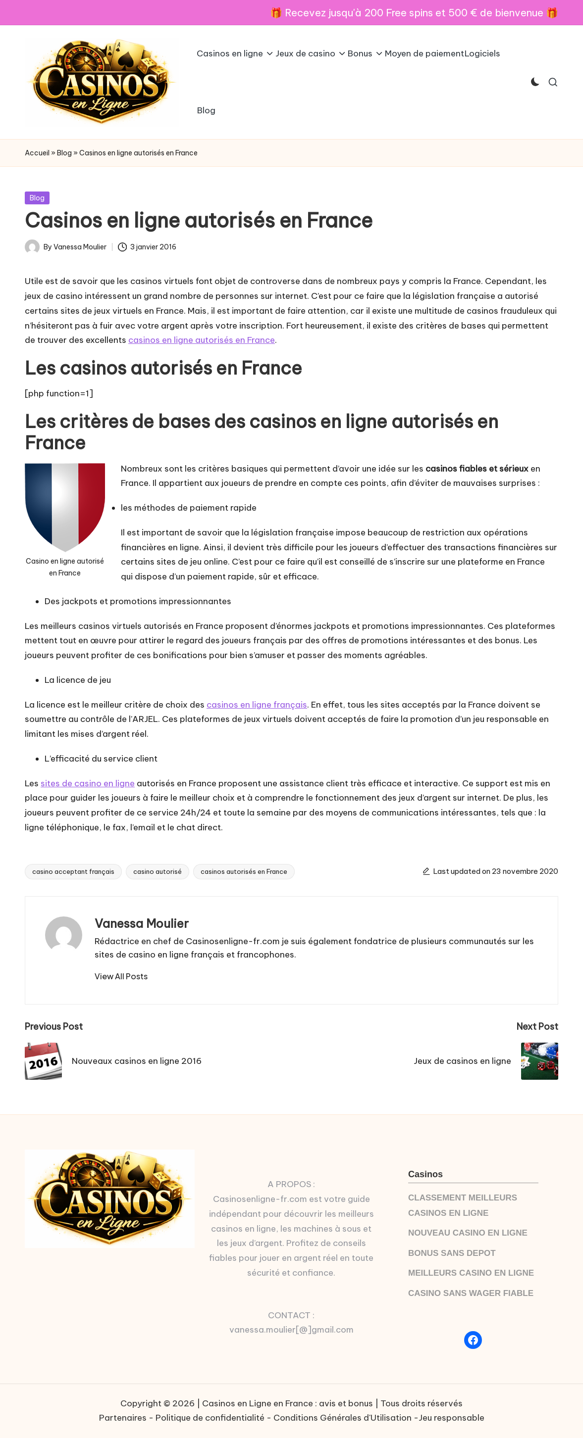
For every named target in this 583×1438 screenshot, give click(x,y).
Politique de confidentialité (210, 1417)
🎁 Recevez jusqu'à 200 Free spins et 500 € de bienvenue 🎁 (414, 12)
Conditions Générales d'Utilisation (342, 1417)
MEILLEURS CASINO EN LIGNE (471, 1273)
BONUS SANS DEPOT (452, 1253)
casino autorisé (157, 871)
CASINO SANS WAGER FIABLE (470, 1293)
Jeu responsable (451, 1417)
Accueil (37, 152)
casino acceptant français (73, 871)
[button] (121, 976)
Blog (64, 152)
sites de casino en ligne (88, 783)
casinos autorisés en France (244, 871)
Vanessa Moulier (142, 923)
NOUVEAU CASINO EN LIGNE (468, 1233)
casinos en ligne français (257, 704)
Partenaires (123, 1417)
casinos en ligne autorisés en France (201, 340)
